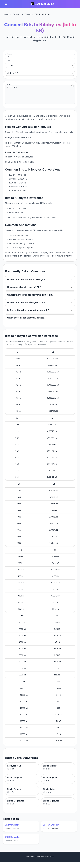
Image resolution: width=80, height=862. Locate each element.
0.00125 (40, 94)
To (7, 69)
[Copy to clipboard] (72, 86)
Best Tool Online (44, 3)
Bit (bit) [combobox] (10, 65)
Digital (27, 14)
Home (5, 14)
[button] (40, 279)
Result (9, 85)
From (8, 61)
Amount (9, 54)
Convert (16, 14)
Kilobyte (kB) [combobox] (13, 73)
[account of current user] (6, 4)
